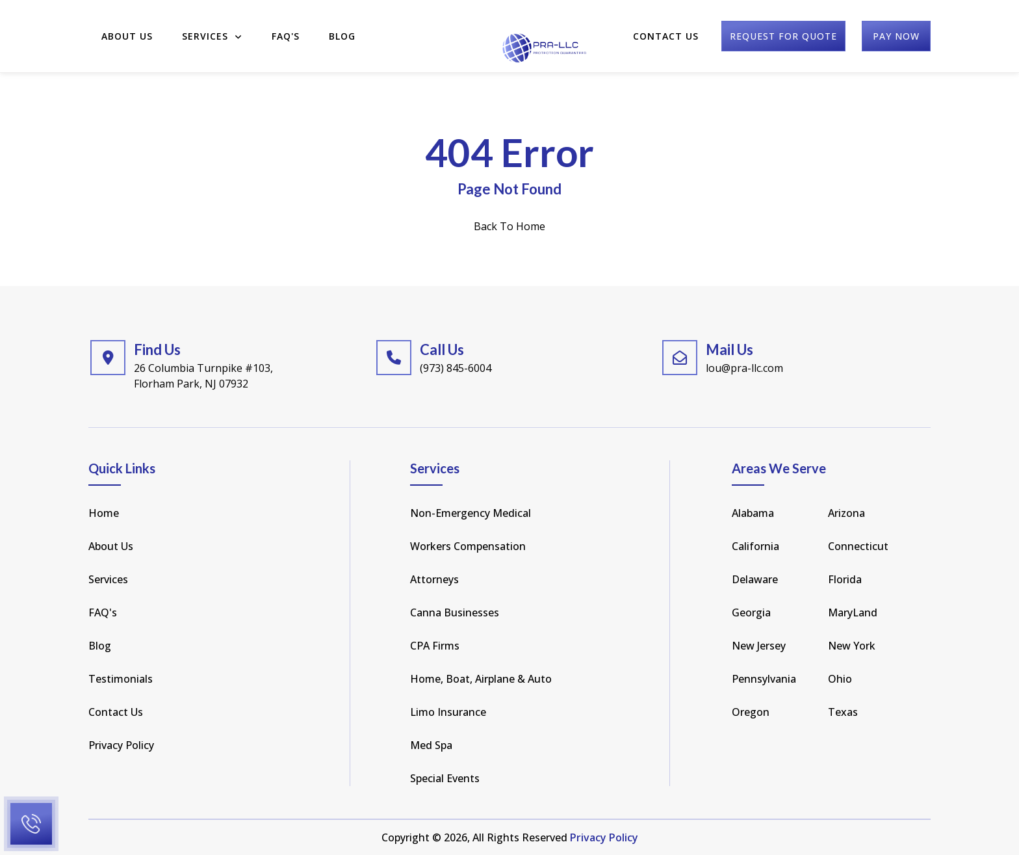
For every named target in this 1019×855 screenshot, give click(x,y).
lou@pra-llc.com (744, 368)
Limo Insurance (448, 712)
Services (212, 27)
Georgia (751, 612)
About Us (127, 27)
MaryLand (852, 612)
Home (103, 513)
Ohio (840, 679)
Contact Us (666, 27)
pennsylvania (764, 679)
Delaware (755, 579)
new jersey (759, 645)
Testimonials (120, 679)
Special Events (445, 778)
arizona (846, 513)
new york (851, 645)
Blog (342, 27)
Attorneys (434, 579)
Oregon (750, 712)
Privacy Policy (121, 745)
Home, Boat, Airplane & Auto (481, 679)
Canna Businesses (454, 612)
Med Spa (431, 745)
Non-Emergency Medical (470, 513)
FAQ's (102, 612)
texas (843, 712)
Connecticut (858, 546)
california (755, 546)
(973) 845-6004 (455, 368)
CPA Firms (434, 645)
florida (845, 579)
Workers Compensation (468, 546)
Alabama (753, 513)
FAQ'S (286, 27)
